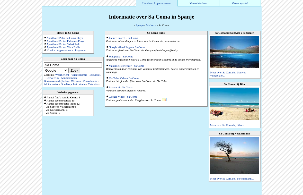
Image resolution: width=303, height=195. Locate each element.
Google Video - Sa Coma (123, 96)
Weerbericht (62, 74)
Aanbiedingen (69, 77)
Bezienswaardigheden (56, 80)
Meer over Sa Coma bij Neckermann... (232, 178)
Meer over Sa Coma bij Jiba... (227, 124)
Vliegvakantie (79, 74)
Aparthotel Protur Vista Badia (63, 47)
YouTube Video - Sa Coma (124, 78)
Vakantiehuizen (198, 3)
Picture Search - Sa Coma (123, 37)
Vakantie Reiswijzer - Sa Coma (126, 65)
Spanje (140, 25)
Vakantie (93, 84)
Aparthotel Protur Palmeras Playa (66, 41)
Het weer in (52, 77)
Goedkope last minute (73, 84)
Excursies (95, 74)
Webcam (76, 80)
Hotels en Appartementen (156, 3)
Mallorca (151, 25)
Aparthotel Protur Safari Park (63, 44)
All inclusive (51, 84)
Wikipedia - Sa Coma (121, 56)
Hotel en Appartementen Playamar (66, 50)
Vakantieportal (240, 3)
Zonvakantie (90, 80)
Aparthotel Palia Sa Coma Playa (65, 37)
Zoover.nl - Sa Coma (120, 87)
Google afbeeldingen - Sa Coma (127, 47)
